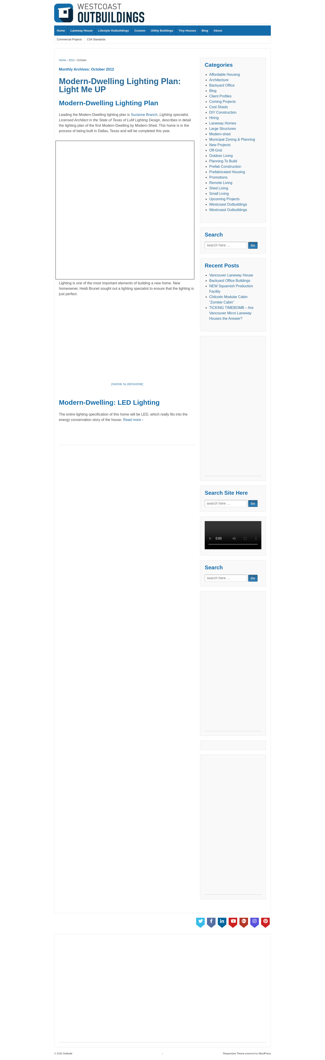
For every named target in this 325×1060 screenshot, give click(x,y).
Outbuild (67, 1053)
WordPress (265, 1053)
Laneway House (81, 30)
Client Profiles (220, 96)
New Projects (219, 145)
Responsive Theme (233, 1053)
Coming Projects (222, 101)
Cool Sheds (218, 107)
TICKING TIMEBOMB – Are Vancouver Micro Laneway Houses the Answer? (231, 313)
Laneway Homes (222, 123)
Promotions (218, 177)
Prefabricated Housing (227, 172)
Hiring (214, 118)
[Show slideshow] (127, 384)
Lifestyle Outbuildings (113, 30)
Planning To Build (223, 161)
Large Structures (222, 129)
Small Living (219, 193)
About (218, 30)
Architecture (218, 80)
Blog (205, 30)
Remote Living (220, 183)
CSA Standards (96, 39)
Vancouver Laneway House (231, 275)
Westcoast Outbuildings (228, 204)
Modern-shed (219, 134)
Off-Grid (215, 150)
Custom (140, 30)
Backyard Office (222, 85)
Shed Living (218, 188)
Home (61, 30)
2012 (72, 60)
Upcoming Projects (224, 199)
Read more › (133, 420)
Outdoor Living (221, 156)
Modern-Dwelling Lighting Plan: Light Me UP (120, 85)
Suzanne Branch (144, 115)
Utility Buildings (162, 30)
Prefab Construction (225, 166)
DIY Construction (223, 112)
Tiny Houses (187, 30)
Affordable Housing (224, 74)
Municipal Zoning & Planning (232, 139)
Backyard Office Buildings (229, 281)
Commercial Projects (69, 39)
